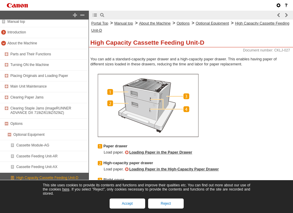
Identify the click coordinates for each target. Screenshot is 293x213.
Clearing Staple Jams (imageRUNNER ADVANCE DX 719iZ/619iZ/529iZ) (40, 110)
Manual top (16, 22)
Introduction (16, 32)
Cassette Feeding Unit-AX (36, 167)
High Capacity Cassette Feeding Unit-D (47, 178)
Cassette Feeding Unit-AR (36, 156)
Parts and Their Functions (30, 54)
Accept (127, 203)
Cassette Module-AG (32, 145)
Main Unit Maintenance (28, 86)
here (65, 189)
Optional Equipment (28, 135)
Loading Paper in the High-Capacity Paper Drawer (174, 169)
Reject (166, 203)
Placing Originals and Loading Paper (39, 76)
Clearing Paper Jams (27, 97)
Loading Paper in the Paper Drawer (160, 152)
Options (16, 124)
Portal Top (99, 23)
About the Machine (22, 43)
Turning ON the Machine (29, 65)
